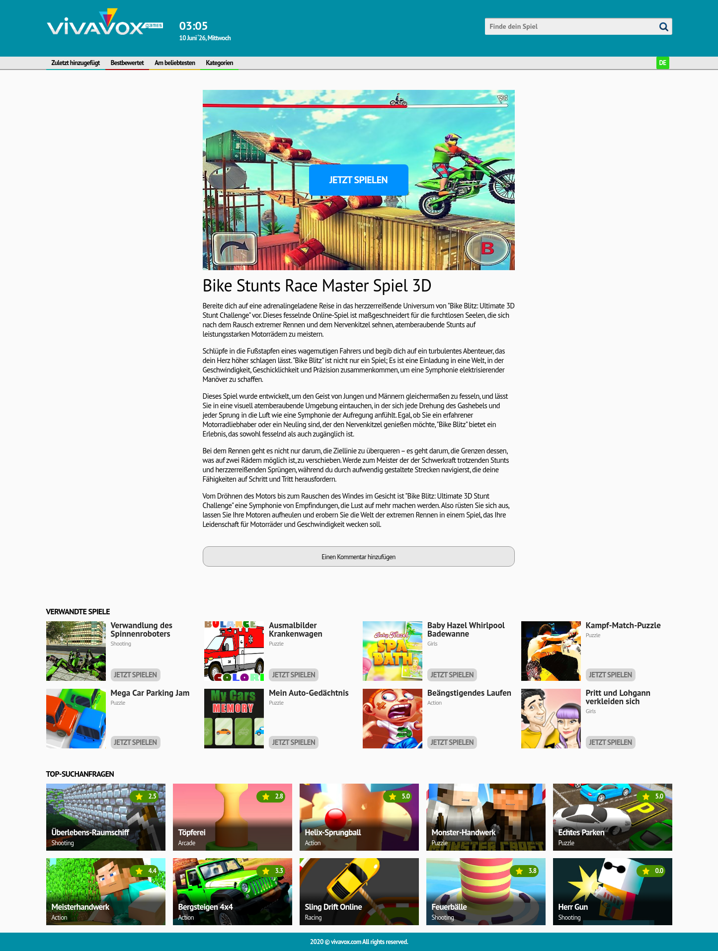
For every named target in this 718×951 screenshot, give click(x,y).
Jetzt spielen (358, 179)
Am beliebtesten (175, 63)
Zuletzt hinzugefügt (76, 63)
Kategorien (219, 63)
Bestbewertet (127, 63)
